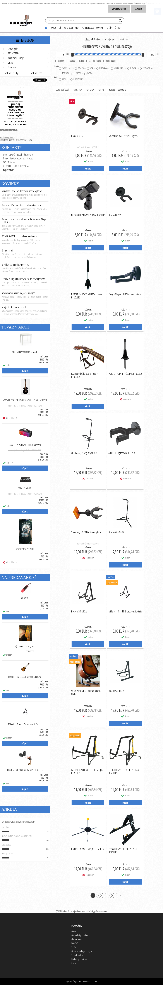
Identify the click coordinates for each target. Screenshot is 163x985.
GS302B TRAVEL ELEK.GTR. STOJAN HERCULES (123, 771)
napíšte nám (8, 170)
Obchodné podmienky (69, 27)
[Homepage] (44, 27)
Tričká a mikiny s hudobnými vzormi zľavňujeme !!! (23, 279)
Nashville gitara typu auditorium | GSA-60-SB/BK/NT (25, 399)
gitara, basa (6, 827)
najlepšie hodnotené (117, 89)
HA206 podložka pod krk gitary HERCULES (84, 375)
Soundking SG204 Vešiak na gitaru (86, 532)
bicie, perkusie (7, 853)
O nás (53, 27)
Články (117, 27)
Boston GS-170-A (116, 690)
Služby (109, 27)
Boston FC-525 (77, 136)
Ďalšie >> (120, 895)
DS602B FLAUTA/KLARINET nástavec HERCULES (86, 296)
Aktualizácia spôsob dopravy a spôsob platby (22, 191)
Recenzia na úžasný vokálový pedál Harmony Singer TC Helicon (24, 221)
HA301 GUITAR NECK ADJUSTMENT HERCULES (25, 769)
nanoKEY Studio (24, 487)
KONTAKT (100, 27)
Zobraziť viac (36, 73)
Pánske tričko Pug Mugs (24, 548)
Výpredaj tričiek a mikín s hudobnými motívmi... (22, 205)
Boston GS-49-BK (116, 532)
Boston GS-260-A (79, 611)
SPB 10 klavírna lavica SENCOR (24, 351)
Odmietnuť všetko (119, 9)
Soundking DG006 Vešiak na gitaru (123, 136)
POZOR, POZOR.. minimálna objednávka (19, 236)
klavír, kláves (6, 844)
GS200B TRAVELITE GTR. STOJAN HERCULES (122, 851)
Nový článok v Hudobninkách (14, 307)
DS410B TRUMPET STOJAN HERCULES (87, 849)
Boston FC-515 (114, 215)
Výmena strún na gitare (24, 646)
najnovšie (102, 89)
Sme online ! (7, 250)
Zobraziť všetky (11, 73)
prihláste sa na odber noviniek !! (16, 264)
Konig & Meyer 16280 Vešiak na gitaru (124, 294)
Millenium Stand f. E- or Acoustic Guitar (24, 724)
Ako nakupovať (87, 27)
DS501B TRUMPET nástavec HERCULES (125, 373)
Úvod (88, 39)
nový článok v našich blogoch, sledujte (18, 293)
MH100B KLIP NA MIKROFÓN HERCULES (88, 215)
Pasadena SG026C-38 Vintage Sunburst (24, 676)
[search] (120, 21)
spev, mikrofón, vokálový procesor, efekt (17, 835)
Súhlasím (138, 9)
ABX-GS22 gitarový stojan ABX (84, 453)
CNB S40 (24, 597)
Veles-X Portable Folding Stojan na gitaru (86, 692)
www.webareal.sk (90, 981)
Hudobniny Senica (7, 137)
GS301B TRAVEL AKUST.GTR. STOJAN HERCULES (87, 771)
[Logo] (21, 20)
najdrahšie (90, 89)
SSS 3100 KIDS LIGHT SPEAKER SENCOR (25, 444)
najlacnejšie (77, 89)
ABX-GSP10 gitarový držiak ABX (121, 453)
